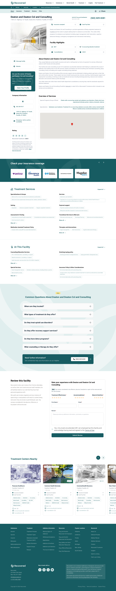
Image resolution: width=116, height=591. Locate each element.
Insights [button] (90, 3)
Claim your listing (95, 557)
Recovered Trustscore (96, 547)
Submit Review (77, 435)
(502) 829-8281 (79, 359)
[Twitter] (48, 569)
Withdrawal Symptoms (49, 537)
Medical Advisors (95, 541)
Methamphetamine (16, 544)
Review (53, 410)
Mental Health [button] (71, 3)
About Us (93, 531)
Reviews (34, 11)
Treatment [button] (82, 3)
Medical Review (95, 538)
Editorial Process (95, 534)
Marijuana (13, 541)
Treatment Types (31, 534)
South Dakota (78, 550)
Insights (93, 550)
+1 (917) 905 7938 (15, 579)
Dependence (46, 540)
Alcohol (13, 531)
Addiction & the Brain (48, 543)
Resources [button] (50, 3)
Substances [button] (60, 3)
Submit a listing (95, 554)
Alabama (77, 531)
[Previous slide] (99, 162)
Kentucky (26, 7)
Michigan (77, 544)
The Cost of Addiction (48, 549)
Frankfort (35, 7)
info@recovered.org (16, 577)
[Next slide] (103, 162)
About (12, 11)
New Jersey (78, 547)
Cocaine (13, 538)
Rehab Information (32, 543)
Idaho (76, 541)
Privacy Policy (81, 586)
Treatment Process (32, 531)
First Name (55, 402)
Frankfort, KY (53, 31)
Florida (77, 538)
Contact (93, 544)
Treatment (27, 11)
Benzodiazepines (15, 547)
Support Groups (31, 546)
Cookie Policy (101, 586)
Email (79, 402)
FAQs (40, 11)
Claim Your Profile (23, 88)
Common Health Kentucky (52, 486)
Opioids (13, 534)
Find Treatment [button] (100, 3)
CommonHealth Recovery (84, 486)
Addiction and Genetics (49, 546)
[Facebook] (40, 569)
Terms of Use (89, 430)
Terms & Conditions (92, 586)
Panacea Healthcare (18, 486)
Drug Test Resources (64, 551)
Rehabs (17, 7)
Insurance (19, 11)
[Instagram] (44, 569)
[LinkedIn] (52, 569)
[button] (77, 18)
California (77, 534)
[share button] (102, 11)
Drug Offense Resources (65, 548)
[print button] (96, 11)
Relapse (29, 549)
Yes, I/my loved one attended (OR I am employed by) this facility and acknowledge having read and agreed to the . (78, 429)
